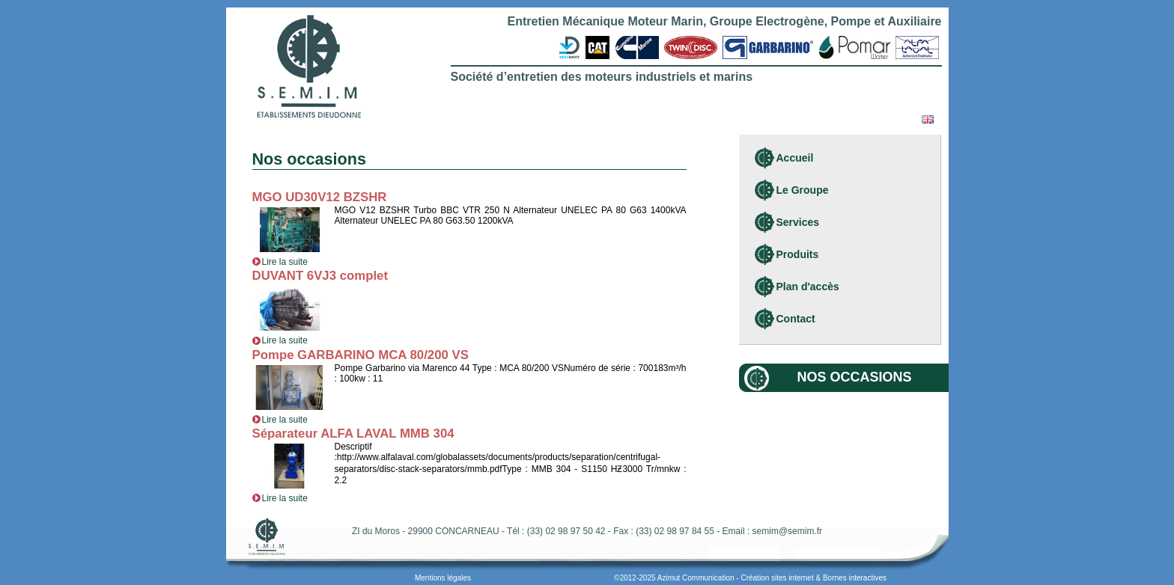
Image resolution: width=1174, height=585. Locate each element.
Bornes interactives (854, 578)
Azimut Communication (695, 578)
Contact (795, 319)
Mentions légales (443, 578)
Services (798, 222)
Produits (797, 254)
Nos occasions (854, 377)
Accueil (795, 158)
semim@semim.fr (787, 531)
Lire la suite (280, 262)
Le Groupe (802, 190)
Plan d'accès (807, 286)
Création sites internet (776, 578)
